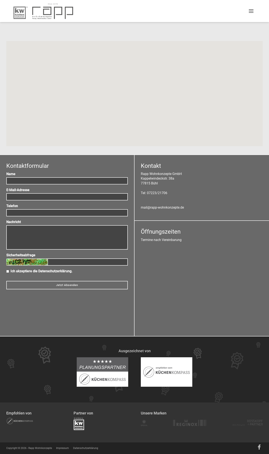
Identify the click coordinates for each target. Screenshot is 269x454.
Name (10, 174)
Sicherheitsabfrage (20, 255)
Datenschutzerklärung (54, 271)
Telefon (12, 206)
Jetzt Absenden (67, 285)
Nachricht (13, 222)
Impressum (62, 448)
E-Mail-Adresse (17, 190)
